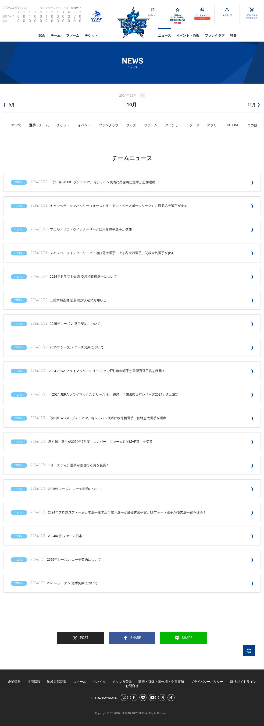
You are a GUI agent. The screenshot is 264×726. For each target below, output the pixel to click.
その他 (252, 125)
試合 (42, 35)
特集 (233, 35)
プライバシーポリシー (207, 682)
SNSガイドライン (243, 682)
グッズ (131, 125)
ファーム (72, 35)
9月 (9, 105)
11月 (254, 105)
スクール (79, 682)
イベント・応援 (187, 35)
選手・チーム (39, 125)
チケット (91, 35)
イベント (84, 125)
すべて (16, 125)
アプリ (212, 125)
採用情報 (33, 682)
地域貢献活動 (57, 682)
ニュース (164, 35)
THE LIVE (232, 125)
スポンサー (173, 125)
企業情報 (14, 682)
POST (80, 638)
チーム (56, 35)
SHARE (132, 638)
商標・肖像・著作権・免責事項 (161, 682)
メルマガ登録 (122, 682)
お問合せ (132, 686)
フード (194, 125)
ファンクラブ (215, 35)
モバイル (99, 682)
